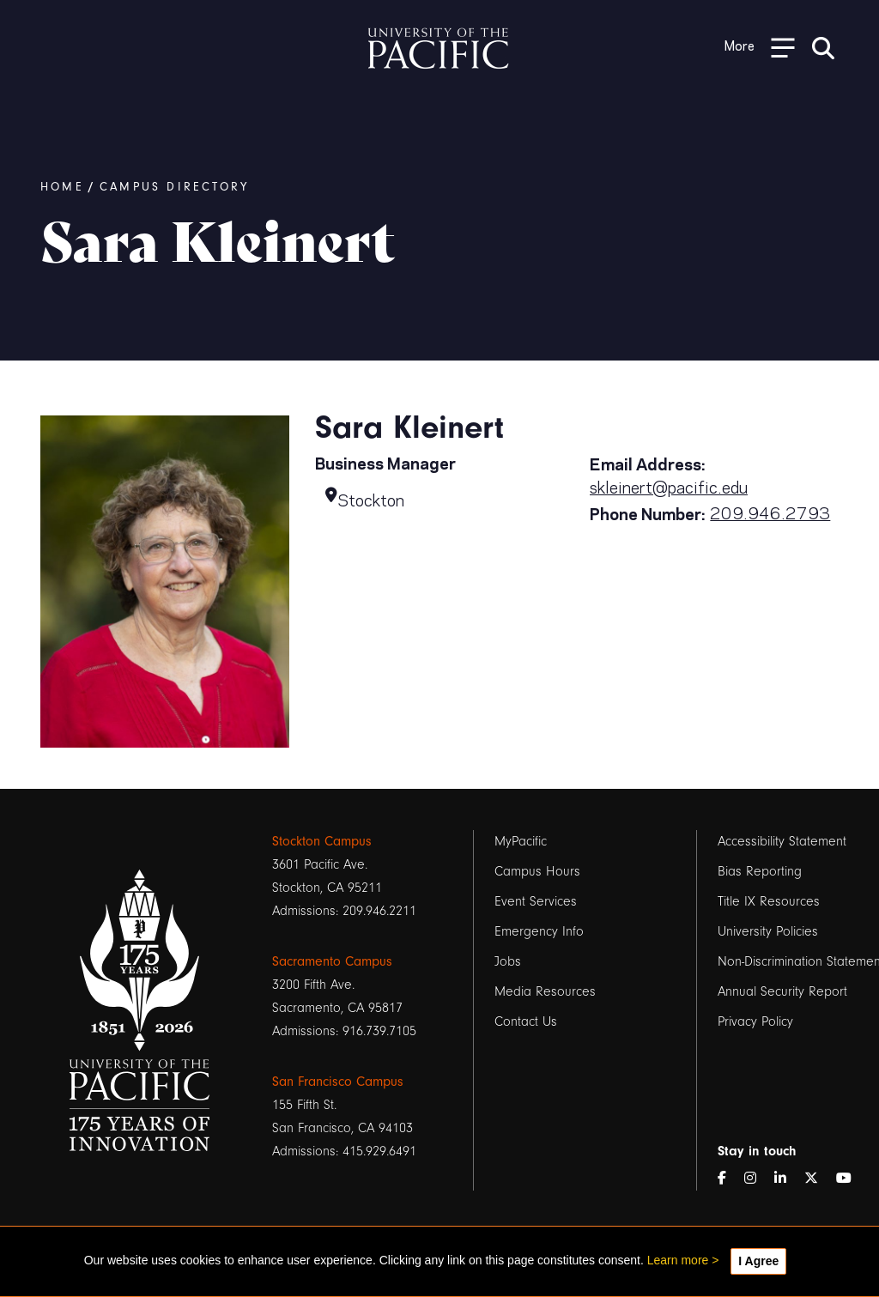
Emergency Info (539, 931)
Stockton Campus (322, 841)
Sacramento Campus (332, 961)
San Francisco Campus (337, 1081)
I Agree (758, 1261)
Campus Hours (537, 871)
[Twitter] (818, 1179)
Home (62, 187)
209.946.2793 (770, 512)
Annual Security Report (782, 991)
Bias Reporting (760, 871)
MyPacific (520, 841)
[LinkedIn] (787, 1179)
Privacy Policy (755, 1021)
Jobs (507, 961)
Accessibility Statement (782, 841)
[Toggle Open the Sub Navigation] (759, 47)
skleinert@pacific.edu (669, 486)
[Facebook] (729, 1179)
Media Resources (545, 991)
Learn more (678, 1260)
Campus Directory (174, 187)
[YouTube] (850, 1179)
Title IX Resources (769, 901)
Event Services (535, 901)
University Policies (768, 931)
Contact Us (525, 1021)
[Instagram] (757, 1179)
